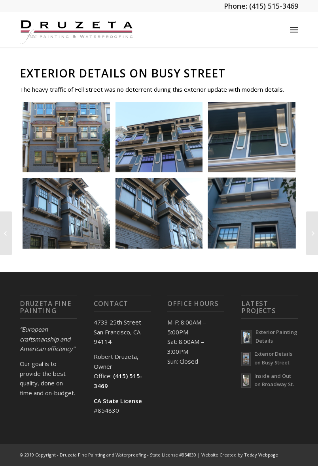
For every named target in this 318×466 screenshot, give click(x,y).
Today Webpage (261, 455)
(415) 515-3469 (273, 6)
